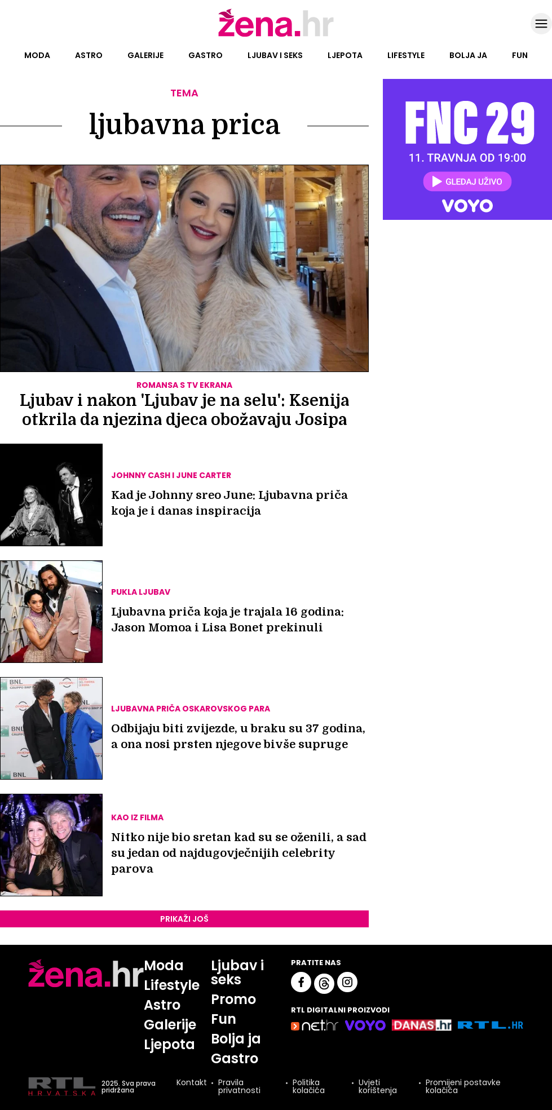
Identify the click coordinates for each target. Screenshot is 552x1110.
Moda (37, 55)
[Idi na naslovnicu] (276, 35)
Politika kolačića (309, 1087)
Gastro (205, 55)
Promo (234, 999)
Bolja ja (468, 55)
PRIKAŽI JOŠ (184, 919)
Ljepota (345, 55)
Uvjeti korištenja (378, 1087)
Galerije (145, 55)
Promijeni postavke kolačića (463, 1087)
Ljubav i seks (275, 55)
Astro (89, 55)
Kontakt (191, 1084)
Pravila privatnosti (239, 1087)
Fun (520, 55)
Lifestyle (406, 55)
